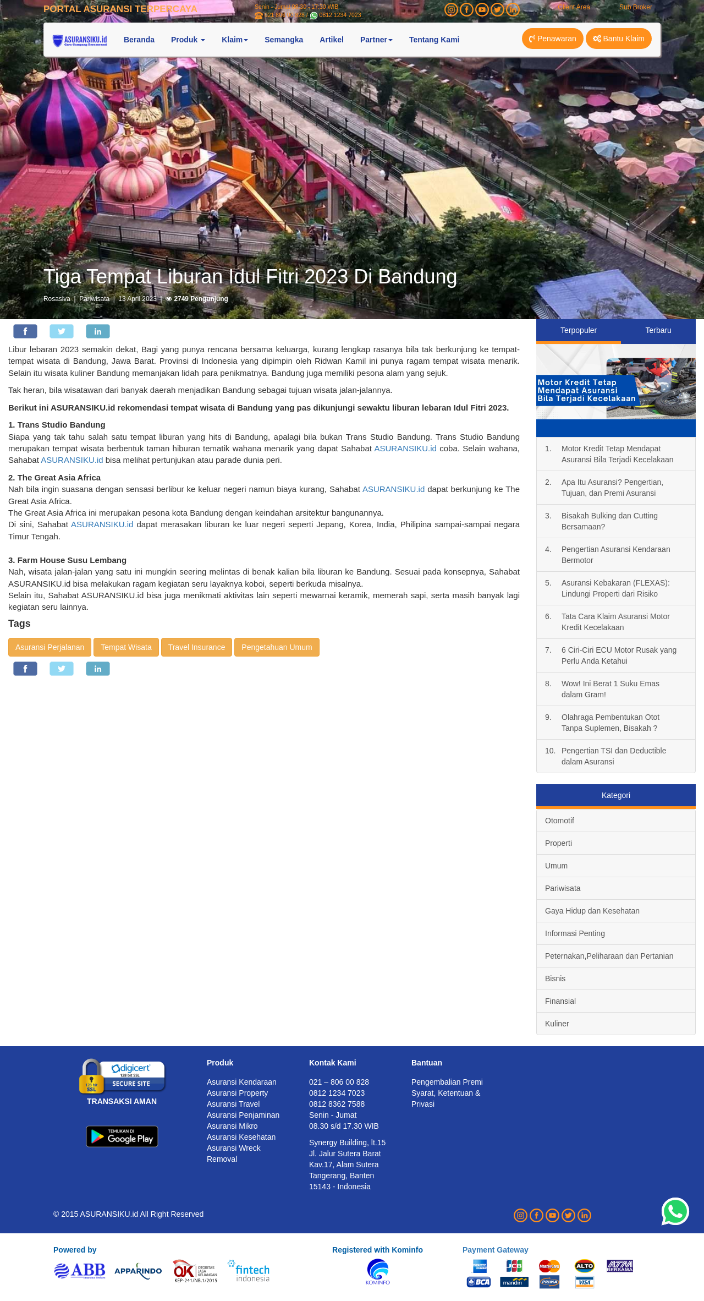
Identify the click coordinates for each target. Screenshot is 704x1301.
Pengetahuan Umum (276, 647)
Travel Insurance (197, 647)
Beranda (139, 39)
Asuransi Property (237, 1093)
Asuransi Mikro (232, 1126)
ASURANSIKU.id (405, 448)
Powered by (75, 1249)
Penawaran (552, 38)
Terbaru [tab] (658, 330)
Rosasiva (56, 299)
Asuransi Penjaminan (243, 1115)
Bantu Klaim (619, 38)
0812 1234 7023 (340, 15)
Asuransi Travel (233, 1104)
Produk (220, 1062)
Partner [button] (376, 39)
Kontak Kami (332, 1062)
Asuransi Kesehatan (241, 1137)
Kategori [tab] (616, 795)
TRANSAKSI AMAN (122, 1101)
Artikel (332, 39)
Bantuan (426, 1062)
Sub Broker (635, 7)
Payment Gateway (496, 1249)
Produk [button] (188, 39)
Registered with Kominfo (377, 1249)
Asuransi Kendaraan (242, 1082)
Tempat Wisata (126, 647)
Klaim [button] (235, 39)
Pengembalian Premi (447, 1082)
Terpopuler (578, 330)
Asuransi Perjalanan (49, 647)
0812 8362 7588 (337, 1104)
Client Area (574, 7)
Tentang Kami (434, 39)
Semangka (284, 39)
